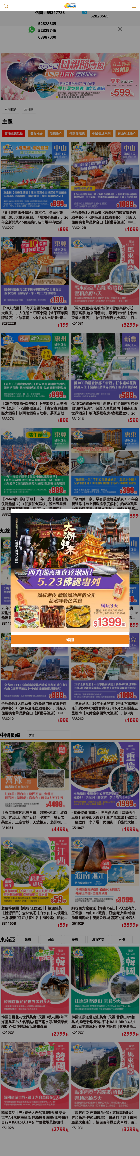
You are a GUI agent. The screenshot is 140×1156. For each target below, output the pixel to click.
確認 (70, 639)
